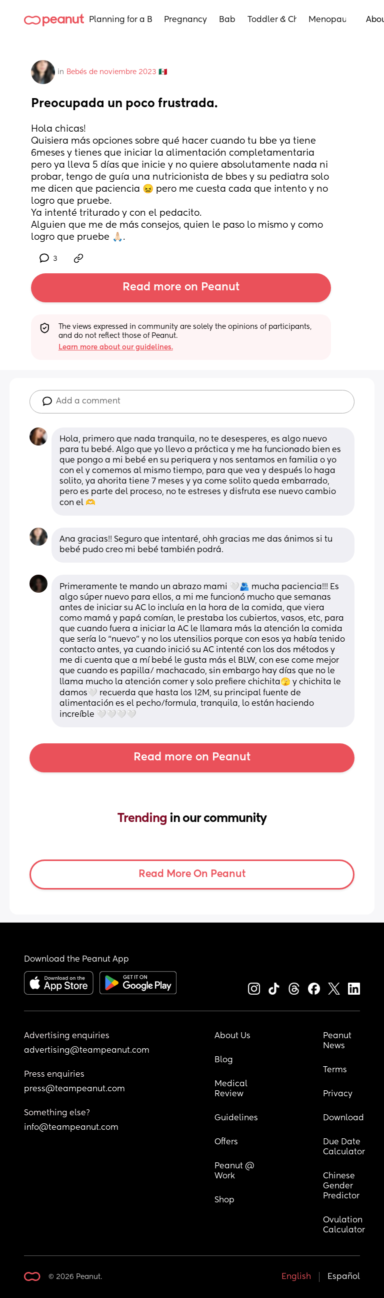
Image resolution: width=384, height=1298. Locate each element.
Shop (224, 1200)
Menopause (327, 20)
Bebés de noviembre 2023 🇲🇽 (116, 72)
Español (344, 1277)
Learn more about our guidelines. (115, 347)
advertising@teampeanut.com (87, 1051)
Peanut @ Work (235, 1171)
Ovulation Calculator (344, 1225)
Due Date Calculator (344, 1147)
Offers (226, 1142)
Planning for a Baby (120, 20)
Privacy (337, 1094)
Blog (223, 1060)
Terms (335, 1070)
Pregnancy (185, 20)
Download (343, 1118)
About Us (232, 1036)
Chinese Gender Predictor (341, 1186)
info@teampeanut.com (71, 1128)
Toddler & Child (272, 20)
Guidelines (236, 1118)
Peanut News (338, 1041)
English (296, 1277)
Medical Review (232, 1089)
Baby (227, 20)
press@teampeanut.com (74, 1089)
